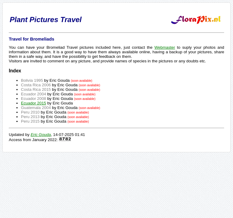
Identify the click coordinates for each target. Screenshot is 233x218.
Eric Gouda (41, 134)
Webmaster (164, 47)
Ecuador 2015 (33, 103)
